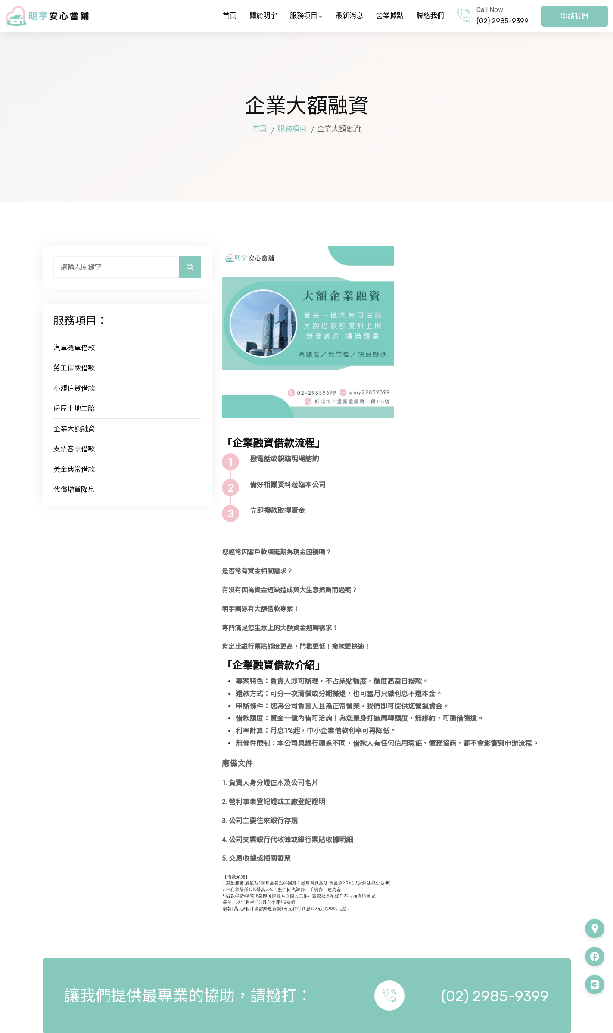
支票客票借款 (74, 449)
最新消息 (349, 16)
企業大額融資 (74, 429)
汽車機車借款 (74, 348)
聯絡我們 (430, 16)
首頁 (229, 16)
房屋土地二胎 (74, 408)
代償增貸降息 (74, 489)
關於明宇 (263, 16)
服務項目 (306, 16)
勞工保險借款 (74, 368)
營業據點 (390, 16)
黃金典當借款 (74, 469)
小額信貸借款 (74, 388)
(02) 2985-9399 (502, 21)
